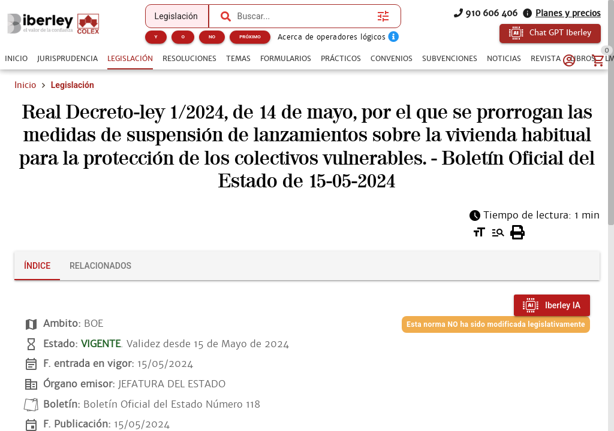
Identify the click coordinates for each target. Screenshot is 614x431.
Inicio (25, 85)
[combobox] (302, 16)
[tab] (16, 58)
